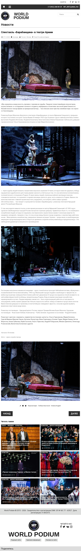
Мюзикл (11, 425)
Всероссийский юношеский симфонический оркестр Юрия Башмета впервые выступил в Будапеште (59, 443)
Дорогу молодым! (56, 425)
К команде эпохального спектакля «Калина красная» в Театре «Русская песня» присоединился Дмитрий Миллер (19, 443)
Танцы (52, 479)
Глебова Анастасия (44, 406)
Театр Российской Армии (41, 37)
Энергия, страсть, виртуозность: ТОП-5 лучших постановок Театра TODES (57, 498)
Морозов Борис (32, 406)
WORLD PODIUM (21, 16)
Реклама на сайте (51, 540)
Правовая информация (33, 540)
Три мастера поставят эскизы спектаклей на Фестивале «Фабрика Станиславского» (19, 498)
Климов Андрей (56, 406)
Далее (74, 413)
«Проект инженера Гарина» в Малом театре (19, 472)
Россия (23, 37)
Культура (15, 37)
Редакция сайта (16, 540)
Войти (63, 2)
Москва (29, 37)
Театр (4, 425)
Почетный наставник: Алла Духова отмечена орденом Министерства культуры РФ (59, 471)
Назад (7, 413)
